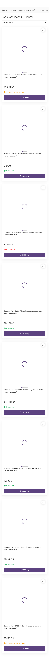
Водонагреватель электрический (23, 10)
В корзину (24, 97)
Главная (4, 10)
